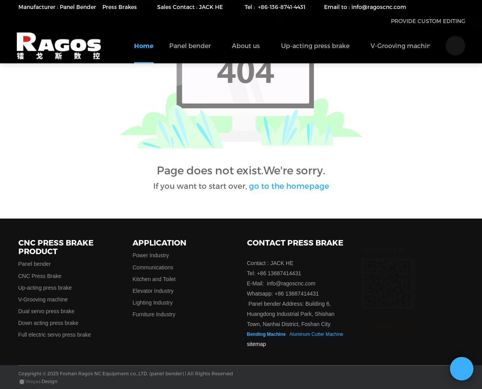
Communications (153, 267)
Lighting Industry (153, 302)
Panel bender (34, 264)
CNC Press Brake (39, 276)
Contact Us (388, 319)
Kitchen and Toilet (154, 279)
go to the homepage (289, 185)
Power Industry (151, 255)
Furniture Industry (154, 314)
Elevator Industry (153, 291)
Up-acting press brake (45, 288)
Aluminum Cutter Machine (316, 334)
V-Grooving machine (43, 299)
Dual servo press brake (46, 311)
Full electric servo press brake (54, 335)
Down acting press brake (48, 323)
